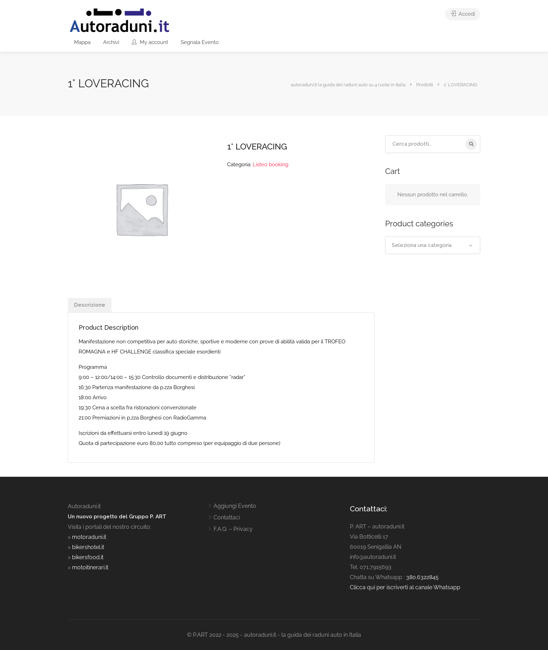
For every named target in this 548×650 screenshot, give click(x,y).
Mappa (82, 42)
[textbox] (432, 245)
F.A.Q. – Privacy (233, 529)
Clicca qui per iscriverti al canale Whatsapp (405, 587)
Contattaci (227, 517)
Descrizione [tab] (89, 305)
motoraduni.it (88, 537)
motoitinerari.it (89, 567)
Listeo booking (270, 164)
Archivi (111, 42)
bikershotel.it (88, 547)
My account (150, 42)
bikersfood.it (87, 557)
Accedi (462, 14)
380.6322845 (422, 577)
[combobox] (433, 245)
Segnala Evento (200, 42)
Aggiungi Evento (235, 506)
